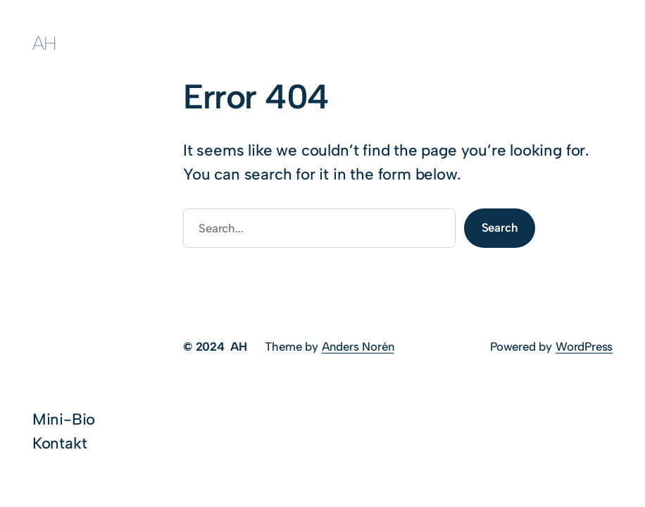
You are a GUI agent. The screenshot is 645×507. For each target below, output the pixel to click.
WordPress (584, 346)
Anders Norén (358, 346)
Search (500, 227)
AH (44, 43)
